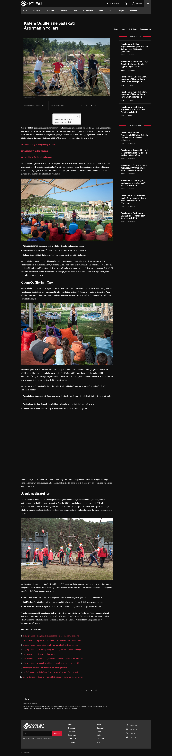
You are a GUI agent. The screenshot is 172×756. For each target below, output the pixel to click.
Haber (123, 29)
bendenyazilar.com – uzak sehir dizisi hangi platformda (46, 668)
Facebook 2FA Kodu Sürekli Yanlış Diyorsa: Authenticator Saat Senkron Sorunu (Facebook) (134, 199)
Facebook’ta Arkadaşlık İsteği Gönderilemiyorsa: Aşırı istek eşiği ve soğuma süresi (134, 64)
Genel (116, 29)
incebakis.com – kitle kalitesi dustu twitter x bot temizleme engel (50, 672)
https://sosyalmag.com (30, 703)
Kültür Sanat (132, 29)
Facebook (133, 725)
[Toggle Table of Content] (76, 116)
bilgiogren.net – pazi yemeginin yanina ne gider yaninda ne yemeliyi (52, 650)
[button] (125, 3)
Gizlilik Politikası (30, 738)
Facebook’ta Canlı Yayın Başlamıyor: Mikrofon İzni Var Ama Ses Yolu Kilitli (134, 109)
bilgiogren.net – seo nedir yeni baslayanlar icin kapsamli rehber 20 (51, 663)
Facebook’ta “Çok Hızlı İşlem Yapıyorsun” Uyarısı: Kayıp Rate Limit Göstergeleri (134, 79)
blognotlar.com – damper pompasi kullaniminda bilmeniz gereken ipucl (53, 677)
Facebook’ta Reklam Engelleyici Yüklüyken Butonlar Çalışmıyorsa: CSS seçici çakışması (135, 48)
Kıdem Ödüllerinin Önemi (64, 120)
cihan (26, 699)
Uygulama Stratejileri (63, 122)
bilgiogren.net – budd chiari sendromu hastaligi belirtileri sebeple (50, 645)
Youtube (133, 737)
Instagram (133, 729)
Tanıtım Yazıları (145, 29)
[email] (37, 733)
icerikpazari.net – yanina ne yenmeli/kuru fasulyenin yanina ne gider (52, 640)
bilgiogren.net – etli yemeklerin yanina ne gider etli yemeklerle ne (51, 636)
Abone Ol (57, 733)
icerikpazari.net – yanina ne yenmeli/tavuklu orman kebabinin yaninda (53, 659)
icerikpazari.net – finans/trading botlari (39, 654)
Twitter (133, 733)
